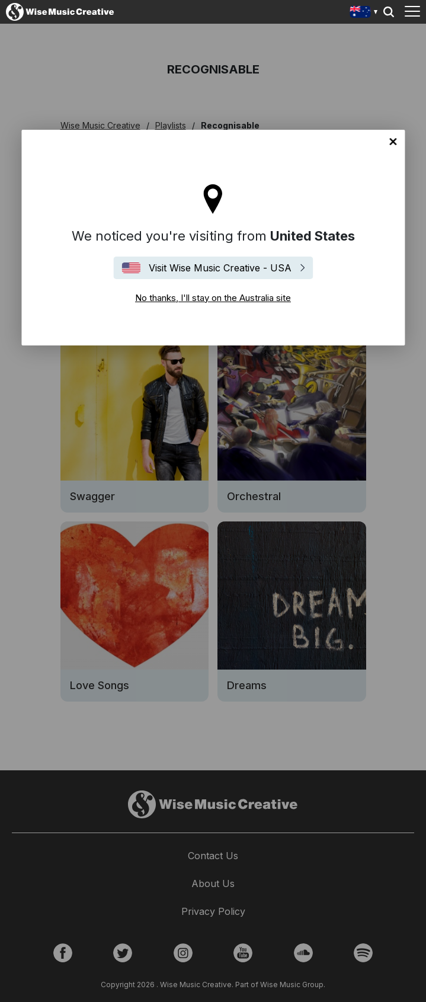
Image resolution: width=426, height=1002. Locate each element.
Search (388, 12)
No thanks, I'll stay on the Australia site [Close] (393, 141)
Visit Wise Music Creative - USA (220, 268)
